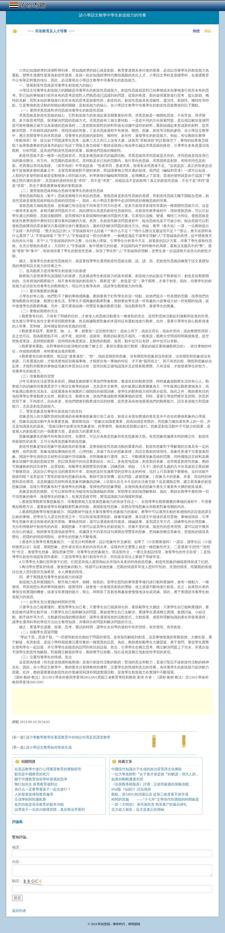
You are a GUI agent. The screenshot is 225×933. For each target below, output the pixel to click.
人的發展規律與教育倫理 (34, 794)
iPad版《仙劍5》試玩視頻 (131, 789)
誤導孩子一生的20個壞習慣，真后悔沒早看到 (50, 809)
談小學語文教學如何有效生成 (49, 747)
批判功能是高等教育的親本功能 (39, 804)
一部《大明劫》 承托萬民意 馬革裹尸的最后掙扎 (149, 804)
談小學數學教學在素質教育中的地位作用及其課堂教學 (68, 737)
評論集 (17, 822)
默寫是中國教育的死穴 (32, 774)
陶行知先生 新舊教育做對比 (36, 784)
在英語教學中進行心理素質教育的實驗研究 (48, 769)
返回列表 (19, 911)
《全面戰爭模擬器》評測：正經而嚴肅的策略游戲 (150, 784)
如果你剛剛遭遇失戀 (127, 779)
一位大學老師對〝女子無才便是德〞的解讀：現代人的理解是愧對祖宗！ (167, 774)
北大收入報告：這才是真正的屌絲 (137, 809)
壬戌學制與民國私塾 (30, 799)
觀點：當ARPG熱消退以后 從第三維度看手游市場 (150, 794)
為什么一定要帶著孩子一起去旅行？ (43, 789)
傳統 (207, 31)
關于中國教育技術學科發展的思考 (41, 779)
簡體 (196, 31)
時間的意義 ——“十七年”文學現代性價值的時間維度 (155, 799)
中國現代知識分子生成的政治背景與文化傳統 (146, 769)
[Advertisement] (92, 48)
